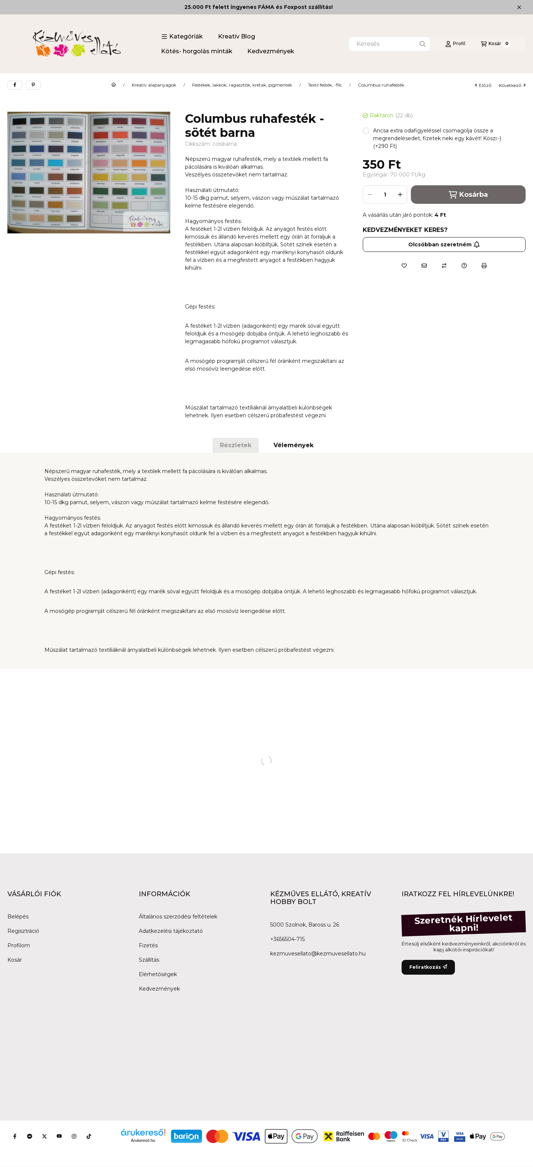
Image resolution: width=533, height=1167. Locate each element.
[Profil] (455, 44)
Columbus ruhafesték (381, 85)
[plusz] (400, 194)
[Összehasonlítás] (444, 265)
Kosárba (468, 194)
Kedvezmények (270, 51)
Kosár (14, 960)
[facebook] (14, 85)
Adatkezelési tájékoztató (171, 931)
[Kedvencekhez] (404, 265)
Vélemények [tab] (294, 445)
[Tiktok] (88, 1136)
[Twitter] (44, 1136)
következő (512, 85)
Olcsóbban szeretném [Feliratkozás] (444, 244)
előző (483, 85)
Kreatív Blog (236, 36)
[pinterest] (33, 85)
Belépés (18, 916)
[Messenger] (29, 1136)
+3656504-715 (287, 939)
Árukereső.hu (143, 1140)
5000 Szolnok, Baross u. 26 (304, 924)
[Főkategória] (113, 85)
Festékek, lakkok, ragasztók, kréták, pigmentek (242, 85)
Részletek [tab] (235, 445)
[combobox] (389, 44)
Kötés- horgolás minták (196, 51)
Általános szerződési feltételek (178, 916)
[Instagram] (74, 1136)
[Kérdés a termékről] (464, 265)
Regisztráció (23, 931)
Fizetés (148, 945)
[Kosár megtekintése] (495, 44)
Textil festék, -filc (325, 85)
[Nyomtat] (484, 265)
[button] (182, 36)
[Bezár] (519, 7)
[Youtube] (59, 1136)
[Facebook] (14, 1136)
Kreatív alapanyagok (154, 85)
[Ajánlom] (424, 265)
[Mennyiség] (384, 194)
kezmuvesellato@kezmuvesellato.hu (318, 953)
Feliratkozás (428, 967)
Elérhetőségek (158, 974)
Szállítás (149, 960)
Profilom (18, 945)
